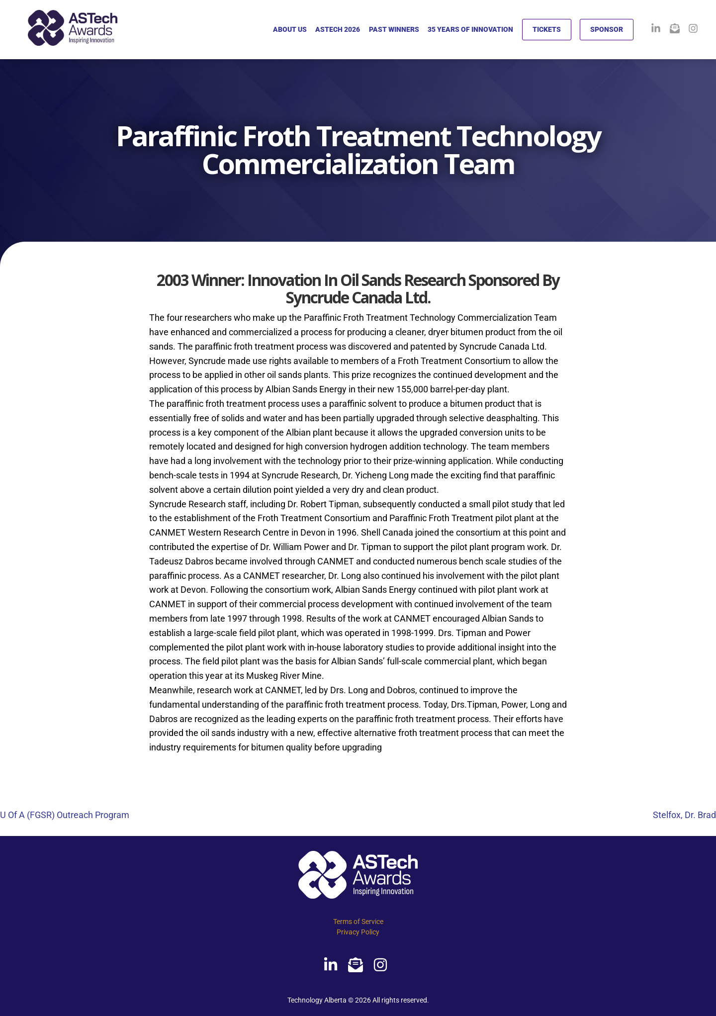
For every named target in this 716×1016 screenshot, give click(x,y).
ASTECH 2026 (337, 29)
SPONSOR (606, 29)
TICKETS (547, 29)
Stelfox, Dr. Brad (684, 815)
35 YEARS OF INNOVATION (470, 29)
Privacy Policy (358, 932)
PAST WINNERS (394, 29)
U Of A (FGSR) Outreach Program (64, 815)
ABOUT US (290, 29)
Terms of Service (358, 921)
